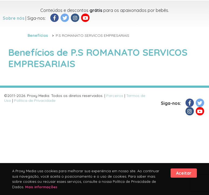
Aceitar (183, 173)
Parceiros (114, 95)
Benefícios (38, 35)
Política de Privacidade (34, 100)
